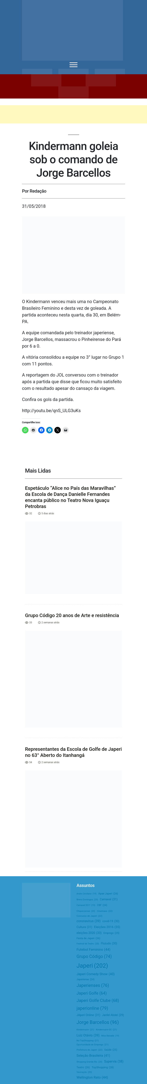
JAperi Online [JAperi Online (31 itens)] (88, 1015)
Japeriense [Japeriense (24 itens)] (85, 979)
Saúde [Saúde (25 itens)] (110, 1050)
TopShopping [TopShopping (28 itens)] (103, 1067)
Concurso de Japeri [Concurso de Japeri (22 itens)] (89, 916)
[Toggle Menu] (73, 64)
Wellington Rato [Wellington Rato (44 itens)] (92, 1077)
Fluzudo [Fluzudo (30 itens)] (109, 943)
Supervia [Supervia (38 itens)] (114, 1062)
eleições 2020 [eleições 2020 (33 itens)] (89, 933)
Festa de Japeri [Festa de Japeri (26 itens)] (88, 938)
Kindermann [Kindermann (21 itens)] (85, 1030)
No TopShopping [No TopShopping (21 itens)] (88, 1040)
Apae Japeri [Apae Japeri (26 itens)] (108, 893)
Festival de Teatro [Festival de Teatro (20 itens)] (88, 944)
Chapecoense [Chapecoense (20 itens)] (86, 911)
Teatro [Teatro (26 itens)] (83, 1067)
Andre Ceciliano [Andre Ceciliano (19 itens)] (87, 894)
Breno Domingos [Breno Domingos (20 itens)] (87, 900)
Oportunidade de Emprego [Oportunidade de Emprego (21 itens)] (92, 1045)
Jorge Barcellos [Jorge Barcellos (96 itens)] (98, 1022)
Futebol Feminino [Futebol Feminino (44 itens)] (93, 949)
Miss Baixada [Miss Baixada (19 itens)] (110, 1036)
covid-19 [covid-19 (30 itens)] (110, 921)
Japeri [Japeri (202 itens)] (92, 965)
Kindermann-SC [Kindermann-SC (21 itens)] (106, 1030)
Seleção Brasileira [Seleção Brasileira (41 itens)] (93, 1056)
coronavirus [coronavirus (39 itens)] (89, 921)
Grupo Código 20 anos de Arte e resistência (72, 615)
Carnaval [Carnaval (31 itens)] (109, 899)
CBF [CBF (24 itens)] (102, 905)
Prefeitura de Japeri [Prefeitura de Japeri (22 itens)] (90, 1050)
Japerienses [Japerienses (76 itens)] (93, 986)
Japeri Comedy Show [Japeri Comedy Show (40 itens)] (96, 974)
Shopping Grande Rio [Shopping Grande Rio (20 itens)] (89, 1062)
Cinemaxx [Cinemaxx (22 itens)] (105, 911)
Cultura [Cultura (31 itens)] (84, 927)
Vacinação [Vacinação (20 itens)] (84, 1072)
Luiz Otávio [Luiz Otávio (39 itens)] (88, 1035)
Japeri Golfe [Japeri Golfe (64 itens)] (92, 993)
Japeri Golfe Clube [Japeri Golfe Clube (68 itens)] (98, 1000)
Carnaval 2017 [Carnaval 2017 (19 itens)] (86, 905)
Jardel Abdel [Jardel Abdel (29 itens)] (113, 1015)
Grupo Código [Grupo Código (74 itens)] (94, 957)
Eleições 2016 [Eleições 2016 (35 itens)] (107, 927)
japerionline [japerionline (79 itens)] (92, 1008)
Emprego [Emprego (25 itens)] (111, 933)
